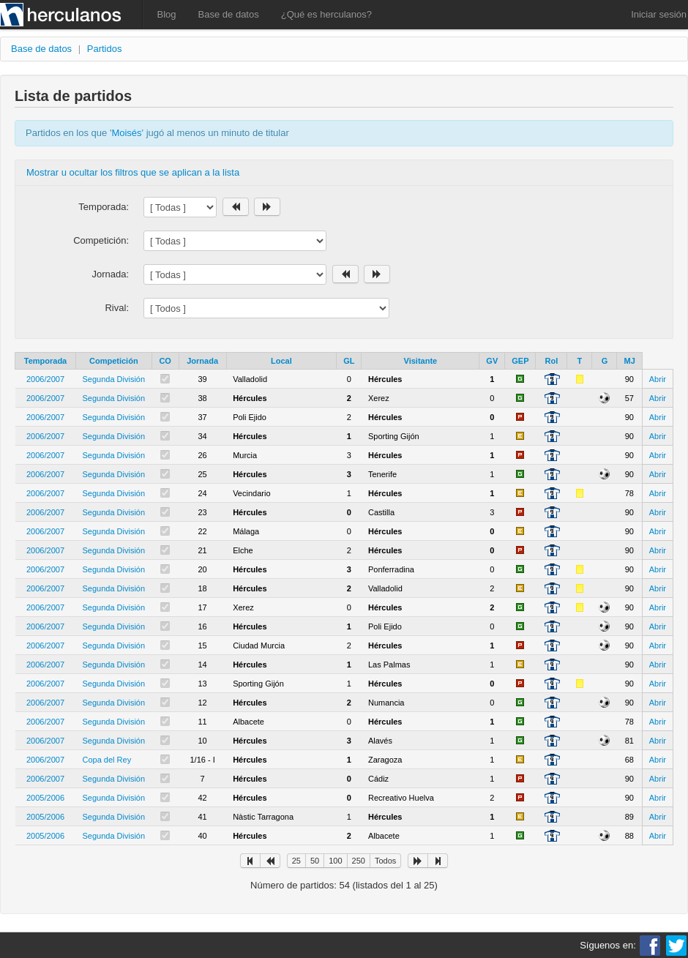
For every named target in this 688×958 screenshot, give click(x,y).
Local (281, 360)
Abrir (657, 379)
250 (358, 860)
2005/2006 (45, 797)
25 (296, 860)
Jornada (202, 360)
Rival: (117, 307)
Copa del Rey (107, 759)
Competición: (101, 240)
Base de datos (228, 14)
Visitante (421, 360)
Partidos (104, 48)
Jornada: (110, 274)
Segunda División (114, 379)
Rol (551, 360)
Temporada (45, 360)
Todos (385, 860)
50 (314, 860)
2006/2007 (45, 379)
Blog (166, 14)
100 (335, 860)
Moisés (126, 132)
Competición (113, 360)
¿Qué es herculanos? (326, 14)
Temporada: (103, 206)
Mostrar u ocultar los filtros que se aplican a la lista (132, 172)
